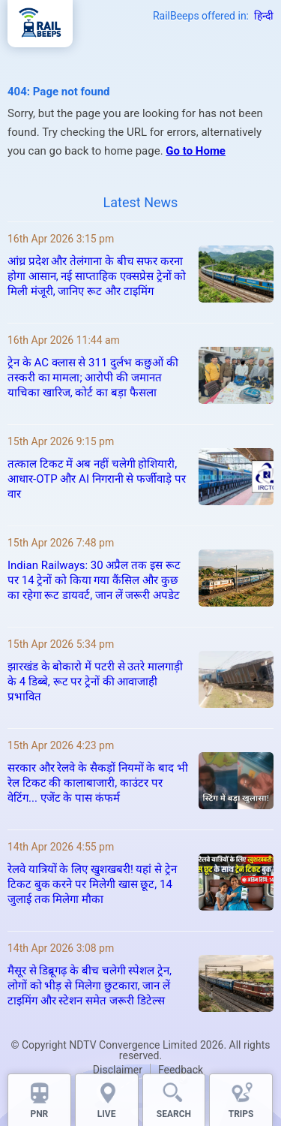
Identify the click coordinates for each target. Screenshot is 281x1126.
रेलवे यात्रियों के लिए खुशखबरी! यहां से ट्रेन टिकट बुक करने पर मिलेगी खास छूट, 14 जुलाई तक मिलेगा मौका (92, 884)
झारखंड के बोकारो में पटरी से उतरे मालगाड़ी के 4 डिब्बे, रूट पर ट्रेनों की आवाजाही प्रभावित (95, 681)
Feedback (180, 1070)
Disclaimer (117, 1070)
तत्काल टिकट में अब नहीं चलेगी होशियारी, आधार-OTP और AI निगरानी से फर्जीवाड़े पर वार (96, 479)
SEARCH (174, 1114)
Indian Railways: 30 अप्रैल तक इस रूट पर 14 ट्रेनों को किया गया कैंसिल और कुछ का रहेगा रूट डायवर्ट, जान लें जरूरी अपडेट (94, 580)
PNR (39, 1114)
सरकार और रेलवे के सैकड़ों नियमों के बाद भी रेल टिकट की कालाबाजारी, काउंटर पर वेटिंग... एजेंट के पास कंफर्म (97, 783)
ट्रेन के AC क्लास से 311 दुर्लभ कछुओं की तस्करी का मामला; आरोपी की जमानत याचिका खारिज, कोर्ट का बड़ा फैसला (92, 377)
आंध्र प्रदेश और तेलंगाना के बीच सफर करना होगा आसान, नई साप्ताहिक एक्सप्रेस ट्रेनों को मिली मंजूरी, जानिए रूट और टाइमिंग (96, 276)
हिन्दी (264, 16)
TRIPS (241, 1114)
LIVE (106, 1114)
